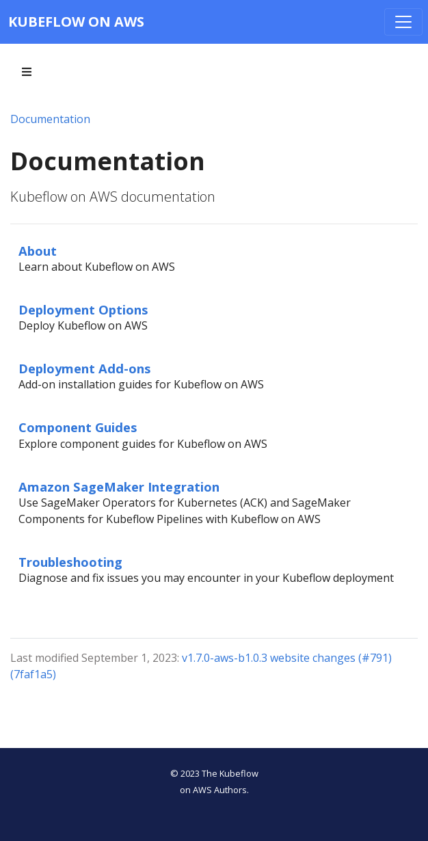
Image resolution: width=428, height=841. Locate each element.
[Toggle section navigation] (26, 72)
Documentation (50, 118)
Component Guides (77, 427)
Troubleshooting (70, 561)
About (37, 250)
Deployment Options (83, 309)
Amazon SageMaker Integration (118, 486)
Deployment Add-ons (84, 368)
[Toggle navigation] (403, 22)
